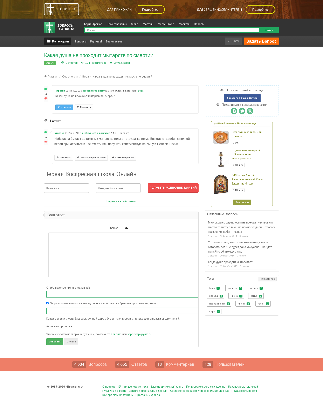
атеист (256, 288)
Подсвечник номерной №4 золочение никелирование (246, 154)
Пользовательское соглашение (205, 386)
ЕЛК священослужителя (133, 386)
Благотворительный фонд (167, 386)
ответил (59, 132)
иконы (244, 303)
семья (256, 295)
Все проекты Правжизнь (117, 395)
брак (214, 288)
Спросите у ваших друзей (242, 97)
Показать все (267, 279)
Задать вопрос (261, 41)
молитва (235, 288)
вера (214, 311)
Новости (199, 24)
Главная (50, 76)
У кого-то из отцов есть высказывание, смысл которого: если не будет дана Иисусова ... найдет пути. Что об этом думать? (240, 247)
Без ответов (114, 41)
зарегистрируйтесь (139, 334)
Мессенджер (166, 24)
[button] (51, 228)
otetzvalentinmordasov (96, 132)
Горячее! (96, 41)
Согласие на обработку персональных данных (199, 391)
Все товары (242, 202)
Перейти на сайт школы (121, 201)
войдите (116, 334)
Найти (269, 30)
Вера (134, 63)
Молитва (184, 24)
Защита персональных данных (148, 391)
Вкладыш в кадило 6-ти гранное (247, 134)
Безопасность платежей (243, 386)
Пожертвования (117, 24)
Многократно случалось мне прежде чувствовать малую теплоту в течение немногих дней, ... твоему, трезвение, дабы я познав (241, 227)
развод (216, 295)
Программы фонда (148, 395)
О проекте (109, 386)
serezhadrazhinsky (94, 90)
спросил (60, 90)
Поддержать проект (244, 391)
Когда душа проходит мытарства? (230, 262)
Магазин (148, 24)
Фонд (134, 24)
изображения (219, 303)
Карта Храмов (93, 24)
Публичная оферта (114, 391)
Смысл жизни (70, 76)
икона (236, 295)
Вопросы (81, 41)
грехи (263, 303)
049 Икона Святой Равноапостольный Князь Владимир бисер (247, 179)
